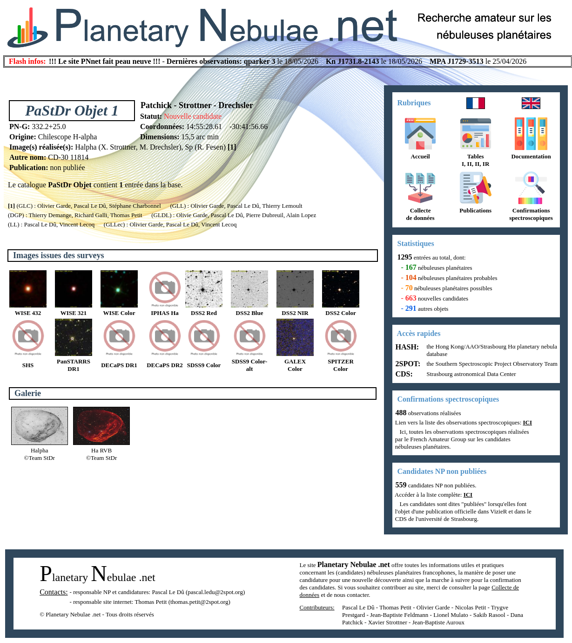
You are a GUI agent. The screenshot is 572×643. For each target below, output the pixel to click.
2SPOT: (407, 364)
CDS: (403, 374)
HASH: (406, 347)
